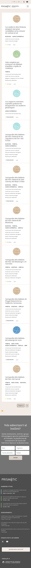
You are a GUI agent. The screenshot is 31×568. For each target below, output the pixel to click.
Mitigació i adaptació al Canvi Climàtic (14, 78)
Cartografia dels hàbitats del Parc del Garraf (14, 378)
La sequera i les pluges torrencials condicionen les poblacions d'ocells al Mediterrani (14, 490)
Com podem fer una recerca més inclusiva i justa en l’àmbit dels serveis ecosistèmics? (15, 504)
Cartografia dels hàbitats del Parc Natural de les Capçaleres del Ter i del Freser (14, 137)
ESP (19, 1)
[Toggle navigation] (27, 6)
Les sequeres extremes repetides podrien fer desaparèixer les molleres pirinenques (15, 104)
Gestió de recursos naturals (12, 39)
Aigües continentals (7, 493)
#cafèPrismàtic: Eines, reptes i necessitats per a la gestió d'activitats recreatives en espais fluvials (14, 516)
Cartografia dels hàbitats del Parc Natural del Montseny (14, 220)
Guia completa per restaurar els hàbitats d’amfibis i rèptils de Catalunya (13, 65)
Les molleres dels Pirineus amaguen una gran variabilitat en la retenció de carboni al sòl (15, 30)
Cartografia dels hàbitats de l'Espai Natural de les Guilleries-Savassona (16, 301)
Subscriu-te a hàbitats (2, 411)
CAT (14, 1)
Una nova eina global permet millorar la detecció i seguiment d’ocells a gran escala (14, 497)
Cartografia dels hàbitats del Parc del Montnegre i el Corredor (15, 262)
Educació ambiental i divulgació (13, 152)
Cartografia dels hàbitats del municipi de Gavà (14, 339)
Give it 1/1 (6, 44)
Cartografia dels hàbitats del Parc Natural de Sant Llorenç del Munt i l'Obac (15, 179)
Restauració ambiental (11, 80)
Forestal (5, 500)
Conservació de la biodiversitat (13, 74)
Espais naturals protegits (11, 41)
